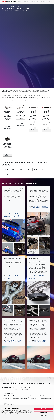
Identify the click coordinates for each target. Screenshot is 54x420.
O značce (26, 1)
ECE (9, 126)
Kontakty (49, 1)
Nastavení (43, 415)
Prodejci (43, 1)
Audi (33, 90)
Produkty (20, 1)
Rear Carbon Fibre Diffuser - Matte (46, 121)
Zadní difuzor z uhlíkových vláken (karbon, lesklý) (33, 114)
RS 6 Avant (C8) (12, 213)
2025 (10, 124)
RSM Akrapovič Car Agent (7, 10)
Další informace (4, 417)
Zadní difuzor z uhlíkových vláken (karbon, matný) (46, 114)
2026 (6, 126)
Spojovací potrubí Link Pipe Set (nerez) (20, 113)
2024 (7, 124)
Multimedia (33, 1)
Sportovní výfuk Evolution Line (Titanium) (7, 114)
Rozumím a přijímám (44, 409)
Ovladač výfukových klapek (7, 145)
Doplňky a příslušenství (33, 130)
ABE (35, 127)
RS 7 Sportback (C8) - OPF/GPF (41, 207)
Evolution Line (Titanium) (7, 119)
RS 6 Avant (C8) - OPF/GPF (40, 206)
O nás (38, 1)
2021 (7, 122)
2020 (5, 122)
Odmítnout (43, 412)
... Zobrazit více (7, 200)
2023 (4, 124)
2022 (10, 122)
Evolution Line (7, 128)
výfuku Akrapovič (32, 97)
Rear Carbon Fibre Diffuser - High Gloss (33, 121)
